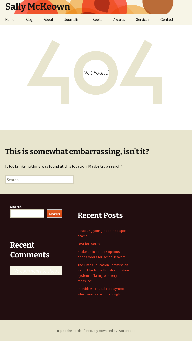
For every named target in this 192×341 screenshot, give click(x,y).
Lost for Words (89, 243)
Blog (29, 19)
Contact (166, 19)
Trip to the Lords (69, 330)
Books (97, 19)
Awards (119, 19)
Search (16, 206)
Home (9, 19)
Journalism (72, 19)
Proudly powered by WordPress (110, 330)
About (48, 19)
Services (143, 19)
